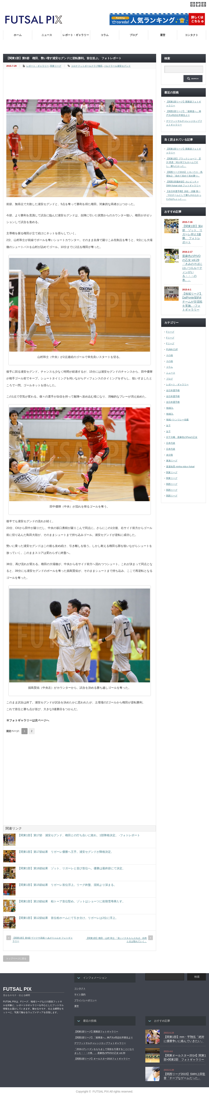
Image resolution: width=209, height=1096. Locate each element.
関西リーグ (171, 484)
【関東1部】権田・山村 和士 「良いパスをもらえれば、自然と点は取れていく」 (116, 939)
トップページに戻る (16, 958)
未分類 (169, 455)
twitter (198, 4)
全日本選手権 (173, 390)
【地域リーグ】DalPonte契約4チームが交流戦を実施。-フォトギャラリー (192, 301)
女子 (168, 425)
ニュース (46, 35)
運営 (162, 35)
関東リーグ (55, 66)
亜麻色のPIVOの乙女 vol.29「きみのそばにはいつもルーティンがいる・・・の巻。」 (192, 268)
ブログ (134, 35)
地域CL (169, 408)
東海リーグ (171, 460)
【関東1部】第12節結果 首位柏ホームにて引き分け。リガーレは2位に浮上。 (68, 917)
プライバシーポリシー (85, 1000)
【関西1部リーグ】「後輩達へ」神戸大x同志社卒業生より (103, 1037)
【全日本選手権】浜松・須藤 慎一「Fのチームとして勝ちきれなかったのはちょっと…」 (183, 195)
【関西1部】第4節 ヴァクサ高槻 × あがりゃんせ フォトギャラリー (42, 939)
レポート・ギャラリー (75, 35)
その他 (169, 355)
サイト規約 (80, 994)
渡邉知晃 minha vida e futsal (180, 466)
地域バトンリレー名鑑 (177, 419)
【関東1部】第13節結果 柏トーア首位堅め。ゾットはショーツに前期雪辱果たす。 (71, 901)
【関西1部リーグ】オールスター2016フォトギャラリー (102, 1058)
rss (192, 4)
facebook (203, 4)
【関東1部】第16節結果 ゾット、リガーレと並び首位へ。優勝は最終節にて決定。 (71, 868)
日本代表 (170, 443)
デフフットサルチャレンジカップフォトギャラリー (100, 1043)
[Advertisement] (80, 84)
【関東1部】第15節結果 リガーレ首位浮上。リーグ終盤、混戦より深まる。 (67, 884)
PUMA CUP (172, 349)
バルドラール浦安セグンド (117, 66)
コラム (105, 35)
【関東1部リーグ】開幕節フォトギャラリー (96, 1031)
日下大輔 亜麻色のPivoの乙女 (181, 437)
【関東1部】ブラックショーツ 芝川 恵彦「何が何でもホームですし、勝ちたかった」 (183, 162)
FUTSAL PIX (17, 989)
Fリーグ (170, 332)
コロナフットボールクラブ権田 (86, 66)
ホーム (18, 35)
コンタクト (191, 35)
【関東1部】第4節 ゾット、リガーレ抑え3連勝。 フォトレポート (192, 234)
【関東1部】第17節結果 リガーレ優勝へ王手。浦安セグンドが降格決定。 (66, 851)
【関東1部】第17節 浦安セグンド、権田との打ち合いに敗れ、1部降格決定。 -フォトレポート (79, 835)
